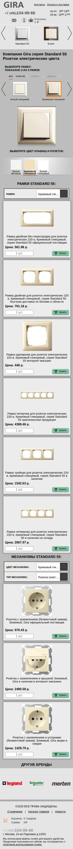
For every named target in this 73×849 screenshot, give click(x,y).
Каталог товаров (38, 811)
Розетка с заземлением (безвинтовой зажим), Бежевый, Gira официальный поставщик (37, 621)
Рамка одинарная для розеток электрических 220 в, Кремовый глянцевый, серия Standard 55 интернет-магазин (36, 357)
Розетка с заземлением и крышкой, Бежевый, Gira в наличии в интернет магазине (37, 680)
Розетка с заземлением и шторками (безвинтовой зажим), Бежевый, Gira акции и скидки (37, 740)
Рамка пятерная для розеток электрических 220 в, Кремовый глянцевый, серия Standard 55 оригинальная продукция (37, 416)
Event (51, 43)
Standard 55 (22, 43)
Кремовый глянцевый (53, 99)
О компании (14, 811)
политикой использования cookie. (22, 844)
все (11, 76)
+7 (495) (20, 13)
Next (69, 33)
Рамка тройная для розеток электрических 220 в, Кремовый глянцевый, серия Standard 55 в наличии (37, 475)
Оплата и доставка (58, 4)
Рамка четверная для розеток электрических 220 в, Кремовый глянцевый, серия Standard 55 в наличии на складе (37, 534)
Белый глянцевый (20, 99)
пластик (20, 76)
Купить (61, 253)
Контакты (39, 4)
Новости (60, 811)
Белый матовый (16, 172)
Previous (3, 33)
